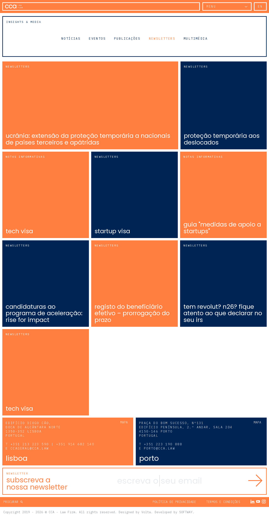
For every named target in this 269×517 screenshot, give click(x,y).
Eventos (97, 38)
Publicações (127, 38)
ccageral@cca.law (30, 448)
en (260, 6)
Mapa (124, 422)
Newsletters (162, 38)
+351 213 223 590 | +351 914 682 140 (52, 444)
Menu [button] (211, 6)
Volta (146, 512)
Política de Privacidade (174, 502)
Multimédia (196, 38)
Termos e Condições (223, 502)
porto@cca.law (159, 448)
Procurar (11, 502)
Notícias (70, 38)
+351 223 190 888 (163, 444)
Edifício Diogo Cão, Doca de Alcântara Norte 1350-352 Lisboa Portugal (33, 429)
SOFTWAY (186, 512)
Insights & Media (23, 22)
